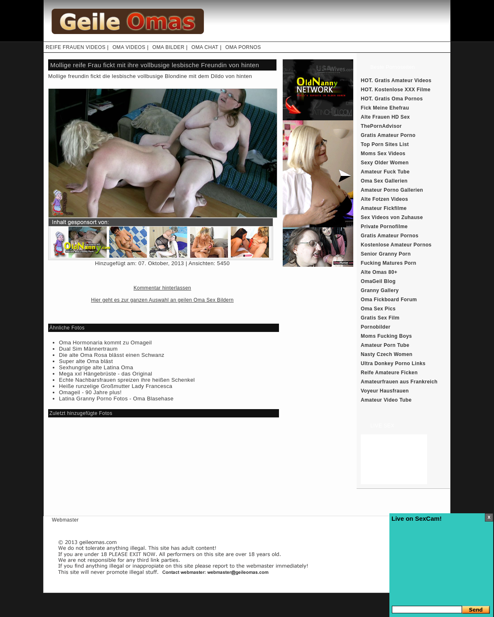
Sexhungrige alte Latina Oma (96, 367)
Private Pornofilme (384, 226)
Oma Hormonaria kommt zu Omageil (105, 342)
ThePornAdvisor (381, 126)
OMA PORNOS (243, 47)
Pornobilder (376, 327)
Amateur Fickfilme (384, 208)
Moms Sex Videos (383, 153)
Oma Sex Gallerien (384, 181)
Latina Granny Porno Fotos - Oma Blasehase (116, 398)
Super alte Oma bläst (86, 361)
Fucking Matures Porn (388, 263)
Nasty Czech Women (386, 354)
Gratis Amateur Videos (403, 80)
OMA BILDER (168, 47)
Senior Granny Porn (386, 254)
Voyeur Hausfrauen (385, 391)
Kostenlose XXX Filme (403, 90)
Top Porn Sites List (385, 144)
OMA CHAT (204, 47)
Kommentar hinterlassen (162, 288)
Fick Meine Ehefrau (385, 108)
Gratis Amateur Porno (388, 135)
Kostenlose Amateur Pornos (396, 245)
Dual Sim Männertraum (88, 349)
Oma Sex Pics (378, 309)
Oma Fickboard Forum (389, 299)
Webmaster (65, 520)
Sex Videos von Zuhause (392, 217)
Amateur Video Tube (386, 400)
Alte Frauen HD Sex (385, 117)
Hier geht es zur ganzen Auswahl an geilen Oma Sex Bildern (162, 300)
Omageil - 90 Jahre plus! (90, 392)
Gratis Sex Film (380, 318)
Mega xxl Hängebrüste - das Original (105, 374)
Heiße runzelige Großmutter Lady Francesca (115, 386)
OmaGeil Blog (378, 281)
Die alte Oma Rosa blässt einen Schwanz (111, 355)
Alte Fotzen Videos (384, 199)
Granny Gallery (380, 290)
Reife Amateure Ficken (389, 373)
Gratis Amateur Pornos (389, 236)
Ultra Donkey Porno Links (393, 363)
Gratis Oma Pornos (399, 99)
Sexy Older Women (384, 163)
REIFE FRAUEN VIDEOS (75, 47)
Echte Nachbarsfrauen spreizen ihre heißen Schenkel (127, 380)
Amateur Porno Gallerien (392, 190)
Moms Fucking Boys (386, 336)
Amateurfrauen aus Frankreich (399, 382)
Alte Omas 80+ (379, 272)
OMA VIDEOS (128, 47)
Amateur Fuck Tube (385, 172)
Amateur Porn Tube (385, 345)
